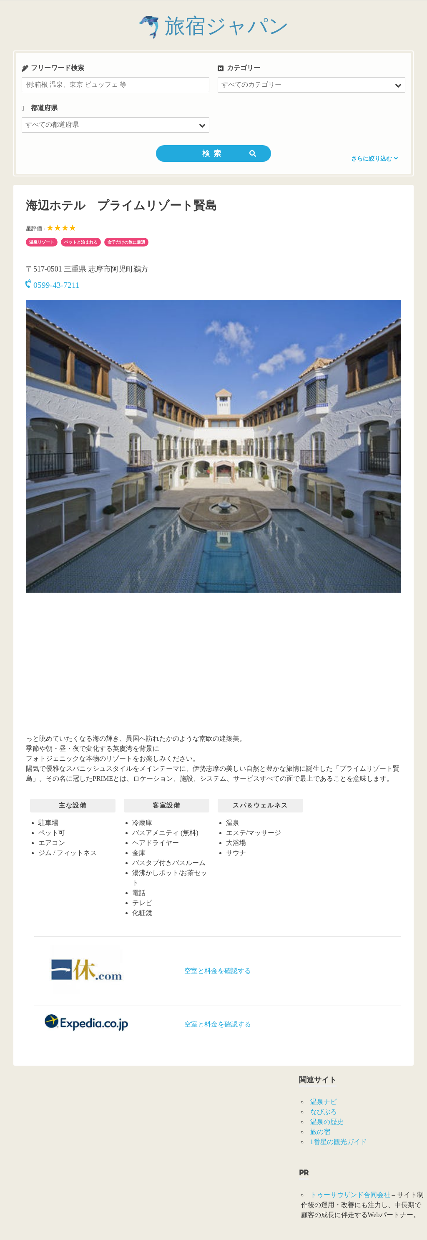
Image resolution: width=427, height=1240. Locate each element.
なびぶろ (323, 1111)
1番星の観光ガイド (338, 1141)
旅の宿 (320, 1131)
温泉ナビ (323, 1101)
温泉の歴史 (327, 1121)
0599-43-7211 (53, 284)
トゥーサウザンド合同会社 (350, 1194)
